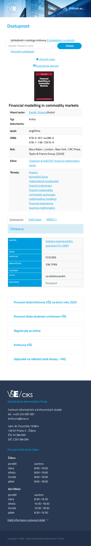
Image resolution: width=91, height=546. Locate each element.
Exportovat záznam (46, 66)
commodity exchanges (42, 194)
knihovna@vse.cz (18, 419)
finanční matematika (41, 190)
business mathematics (42, 208)
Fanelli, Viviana (37, 112)
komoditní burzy (38, 177)
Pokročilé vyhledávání (22, 51)
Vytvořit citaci (45, 59)
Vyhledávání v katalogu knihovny (28, 40)
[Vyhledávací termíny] (30, 46)
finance (33, 172)
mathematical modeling (42, 199)
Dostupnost (16, 219)
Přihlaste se (17, 229)
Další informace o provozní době (26, 520)
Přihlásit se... (73, 8)
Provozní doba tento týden (23, 449)
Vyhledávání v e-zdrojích (61, 40)
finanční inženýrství (40, 186)
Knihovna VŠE (23, 344)
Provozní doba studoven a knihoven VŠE (40, 316)
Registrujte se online (27, 330)
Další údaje (35, 219)
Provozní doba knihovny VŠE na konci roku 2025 (45, 302)
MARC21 (51, 219)
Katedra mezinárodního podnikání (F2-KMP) (59, 243)
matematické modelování (44, 181)
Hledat (69, 46)
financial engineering (41, 203)
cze (51, 8)
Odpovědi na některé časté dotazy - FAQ (40, 359)
